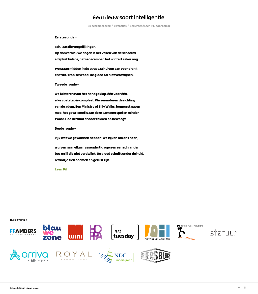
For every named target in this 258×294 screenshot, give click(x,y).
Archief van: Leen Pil (63, 12)
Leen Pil (149, 26)
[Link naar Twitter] (239, 288)
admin (166, 26)
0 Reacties (120, 26)
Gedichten (136, 26)
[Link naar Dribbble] (245, 288)
